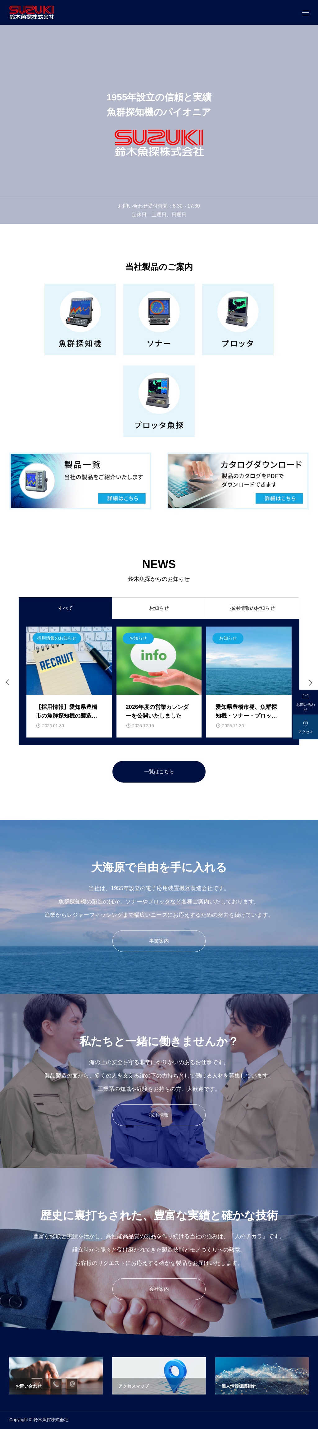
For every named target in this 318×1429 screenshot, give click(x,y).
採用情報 (159, 1115)
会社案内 (159, 1289)
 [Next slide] (310, 682)
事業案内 (159, 941)
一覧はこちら (159, 771)
